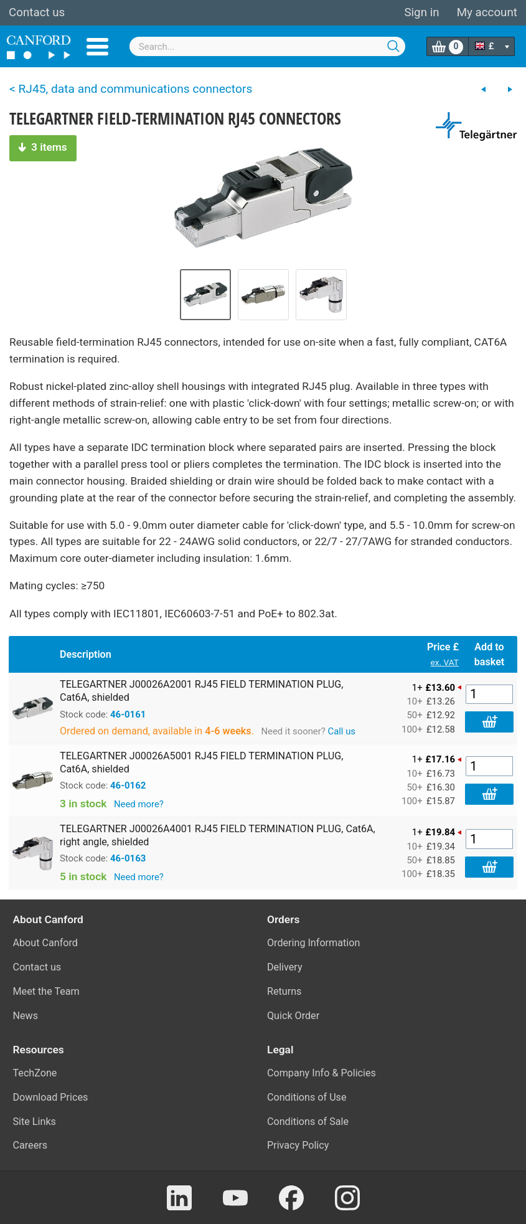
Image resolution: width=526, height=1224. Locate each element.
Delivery (285, 967)
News (26, 1016)
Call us (341, 731)
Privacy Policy (298, 1145)
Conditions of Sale (308, 1121)
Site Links (34, 1121)
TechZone (35, 1073)
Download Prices (50, 1097)
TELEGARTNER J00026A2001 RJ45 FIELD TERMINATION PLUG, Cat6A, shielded (201, 690)
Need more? (139, 804)
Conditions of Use (307, 1097)
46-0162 (128, 785)
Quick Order (293, 1016)
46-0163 (128, 858)
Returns (284, 991)
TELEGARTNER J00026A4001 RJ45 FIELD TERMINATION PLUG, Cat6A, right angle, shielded (217, 835)
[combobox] (267, 46)
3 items (43, 147)
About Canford (45, 943)
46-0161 (128, 714)
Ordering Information (313, 943)
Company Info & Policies (321, 1073)
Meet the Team (46, 991)
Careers (30, 1145)
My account (487, 12)
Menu (97, 46)
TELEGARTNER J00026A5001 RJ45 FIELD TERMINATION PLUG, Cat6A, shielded (201, 762)
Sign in (421, 12)
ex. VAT (445, 662)
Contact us (37, 12)
